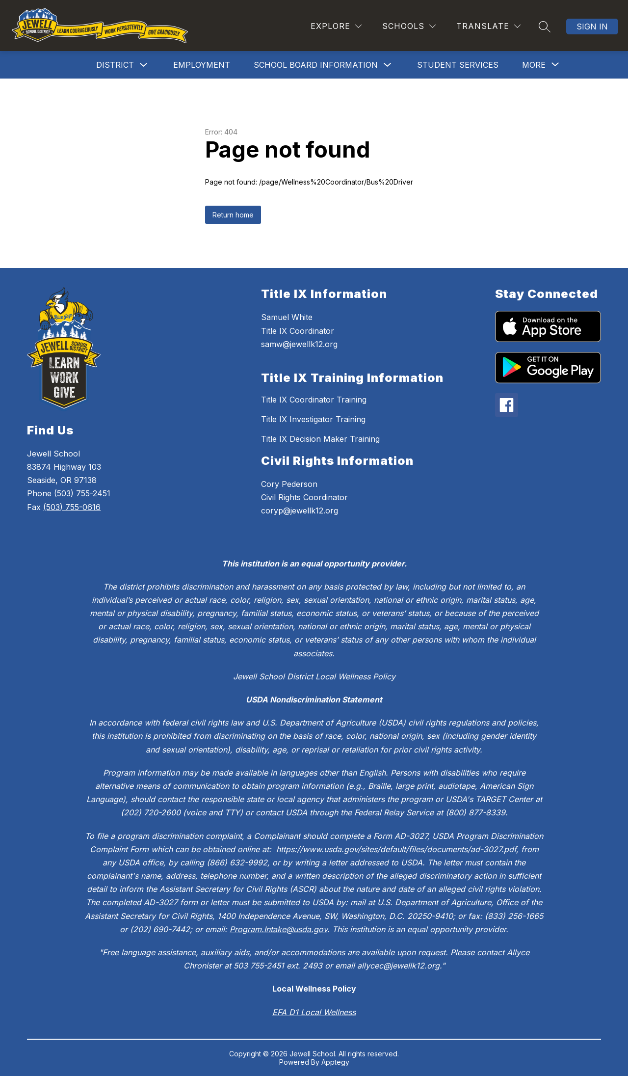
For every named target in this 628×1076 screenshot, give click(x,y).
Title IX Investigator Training (313, 419)
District (115, 65)
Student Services (457, 65)
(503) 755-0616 (72, 507)
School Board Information (316, 65)
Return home (233, 215)
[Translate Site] (488, 26)
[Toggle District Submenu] (144, 65)
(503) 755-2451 (82, 493)
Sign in (592, 26)
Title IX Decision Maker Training (320, 439)
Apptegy (335, 1062)
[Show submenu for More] (534, 65)
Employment (201, 65)
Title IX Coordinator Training (313, 399)
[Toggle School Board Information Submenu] (387, 65)
